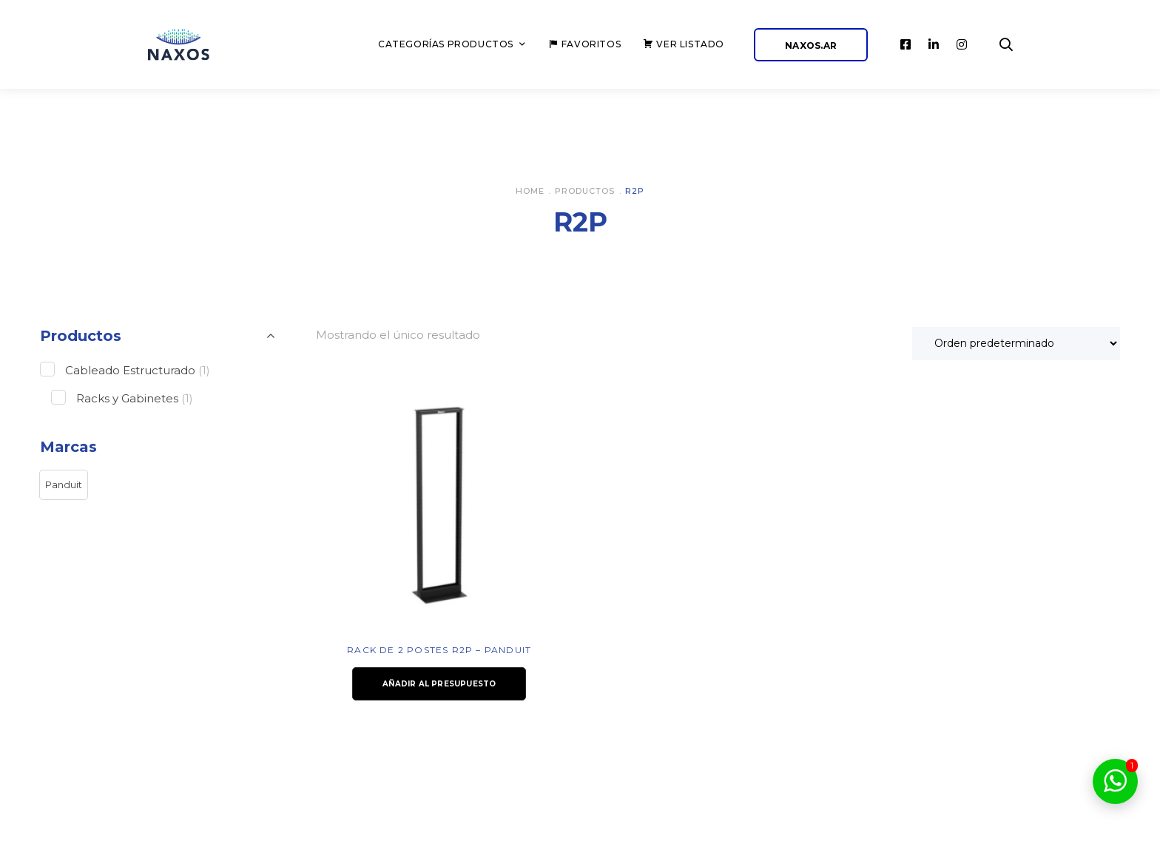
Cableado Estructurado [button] (137, 370)
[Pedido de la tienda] (1016, 343)
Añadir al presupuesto (439, 684)
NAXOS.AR (811, 45)
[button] (63, 485)
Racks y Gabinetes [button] (134, 398)
